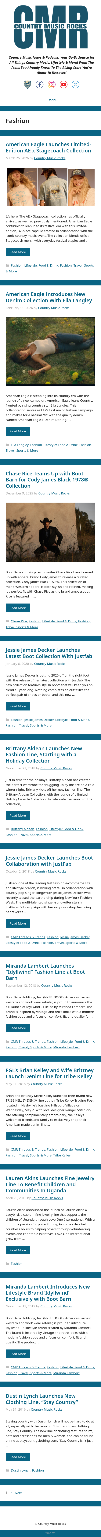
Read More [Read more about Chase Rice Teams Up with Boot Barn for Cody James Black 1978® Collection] (17, 608)
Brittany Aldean (22, 829)
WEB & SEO (50, 1533)
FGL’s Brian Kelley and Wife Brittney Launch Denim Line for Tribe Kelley (50, 1073)
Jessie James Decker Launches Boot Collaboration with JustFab (49, 860)
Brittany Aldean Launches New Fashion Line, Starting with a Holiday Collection (44, 754)
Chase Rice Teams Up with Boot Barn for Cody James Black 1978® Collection (47, 479)
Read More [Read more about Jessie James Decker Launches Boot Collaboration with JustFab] (17, 923)
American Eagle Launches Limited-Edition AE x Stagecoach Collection (48, 147)
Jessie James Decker (38, 719)
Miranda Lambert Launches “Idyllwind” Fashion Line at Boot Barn (45, 971)
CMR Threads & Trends (28, 937)
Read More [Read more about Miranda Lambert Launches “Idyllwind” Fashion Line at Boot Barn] (17, 1028)
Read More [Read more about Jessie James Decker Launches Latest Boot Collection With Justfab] (17, 706)
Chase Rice (19, 621)
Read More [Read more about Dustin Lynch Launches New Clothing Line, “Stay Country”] (17, 1457)
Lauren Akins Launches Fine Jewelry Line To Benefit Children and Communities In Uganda (50, 1184)
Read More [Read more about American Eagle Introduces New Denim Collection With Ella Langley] (17, 431)
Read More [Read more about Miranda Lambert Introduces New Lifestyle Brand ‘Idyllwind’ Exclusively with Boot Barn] (17, 1354)
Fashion (17, 265)
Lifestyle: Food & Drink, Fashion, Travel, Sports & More (46, 942)
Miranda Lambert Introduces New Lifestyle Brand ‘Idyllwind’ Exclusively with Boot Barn (48, 1292)
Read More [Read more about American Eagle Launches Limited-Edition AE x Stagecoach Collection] (17, 252)
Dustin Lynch (20, 1470)
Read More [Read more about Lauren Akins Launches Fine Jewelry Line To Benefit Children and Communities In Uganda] (17, 1250)
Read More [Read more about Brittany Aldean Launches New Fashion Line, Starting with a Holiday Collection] (17, 815)
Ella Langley (19, 445)
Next (20, 1493)
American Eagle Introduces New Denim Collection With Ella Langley (49, 297)
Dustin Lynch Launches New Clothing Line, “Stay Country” (42, 1398)
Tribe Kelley (61, 1155)
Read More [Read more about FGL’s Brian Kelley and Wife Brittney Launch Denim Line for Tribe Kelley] (17, 1136)
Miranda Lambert (66, 1047)
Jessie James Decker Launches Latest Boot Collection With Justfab (49, 652)
